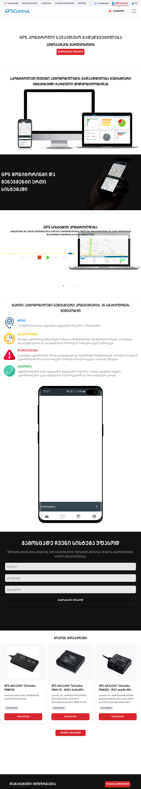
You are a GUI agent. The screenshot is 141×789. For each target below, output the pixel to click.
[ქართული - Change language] (117, 11)
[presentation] (70, 616)
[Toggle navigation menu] (134, 11)
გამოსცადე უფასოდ (70, 52)
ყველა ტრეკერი (70, 733)
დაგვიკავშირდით (117, 784)
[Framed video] (59, 108)
